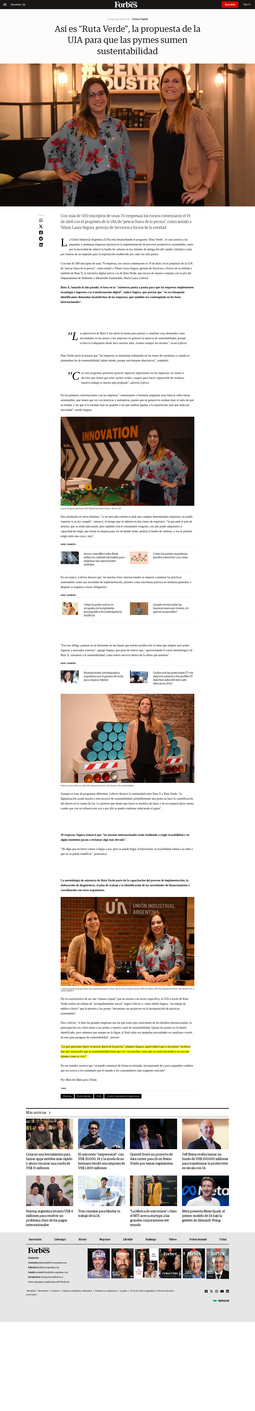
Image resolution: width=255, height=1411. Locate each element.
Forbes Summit (198, 1239)
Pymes (67, 1096)
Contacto (55, 1291)
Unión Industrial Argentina (123, 1096)
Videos (173, 1239)
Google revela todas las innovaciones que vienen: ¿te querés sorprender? (171, 608)
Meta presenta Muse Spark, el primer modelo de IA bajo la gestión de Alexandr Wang (203, 1216)
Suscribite (230, 4)
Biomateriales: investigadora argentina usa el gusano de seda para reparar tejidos (103, 676)
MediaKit (31, 1291)
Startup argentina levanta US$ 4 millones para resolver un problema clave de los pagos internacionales (49, 1218)
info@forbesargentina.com (47, 1268)
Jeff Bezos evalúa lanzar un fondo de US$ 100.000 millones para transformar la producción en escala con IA (205, 1161)
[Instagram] (216, 1291)
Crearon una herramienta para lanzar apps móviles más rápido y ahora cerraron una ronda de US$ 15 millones (49, 1161)
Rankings (150, 1239)
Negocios (104, 1239)
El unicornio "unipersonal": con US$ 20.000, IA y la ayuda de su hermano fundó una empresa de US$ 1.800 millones (101, 1161)
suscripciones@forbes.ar (52, 1277)
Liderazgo (60, 1239)
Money (83, 1239)
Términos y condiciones (106, 1291)
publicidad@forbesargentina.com (52, 1263)
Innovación (35, 1239)
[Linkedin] (227, 1291)
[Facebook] (206, 1291)
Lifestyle (128, 1239)
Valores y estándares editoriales (77, 1291)
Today (222, 1239)
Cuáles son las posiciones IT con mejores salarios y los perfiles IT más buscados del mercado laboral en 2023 (173, 678)
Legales (124, 1291)
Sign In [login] (247, 4)
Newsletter (43, 1291)
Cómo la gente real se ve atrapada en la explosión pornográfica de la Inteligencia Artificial (103, 610)
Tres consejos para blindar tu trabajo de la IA (99, 1214)
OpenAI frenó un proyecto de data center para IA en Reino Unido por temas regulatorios (151, 1159)
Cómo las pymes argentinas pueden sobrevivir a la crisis (170, 556)
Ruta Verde (84, 1096)
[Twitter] (211, 1291)
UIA (98, 1096)
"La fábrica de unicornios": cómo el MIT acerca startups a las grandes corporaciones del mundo (153, 1218)
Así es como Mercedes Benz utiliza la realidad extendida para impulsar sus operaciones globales (104, 559)
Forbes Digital (140, 19)
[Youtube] (222, 1291)
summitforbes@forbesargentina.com (51, 1272)
